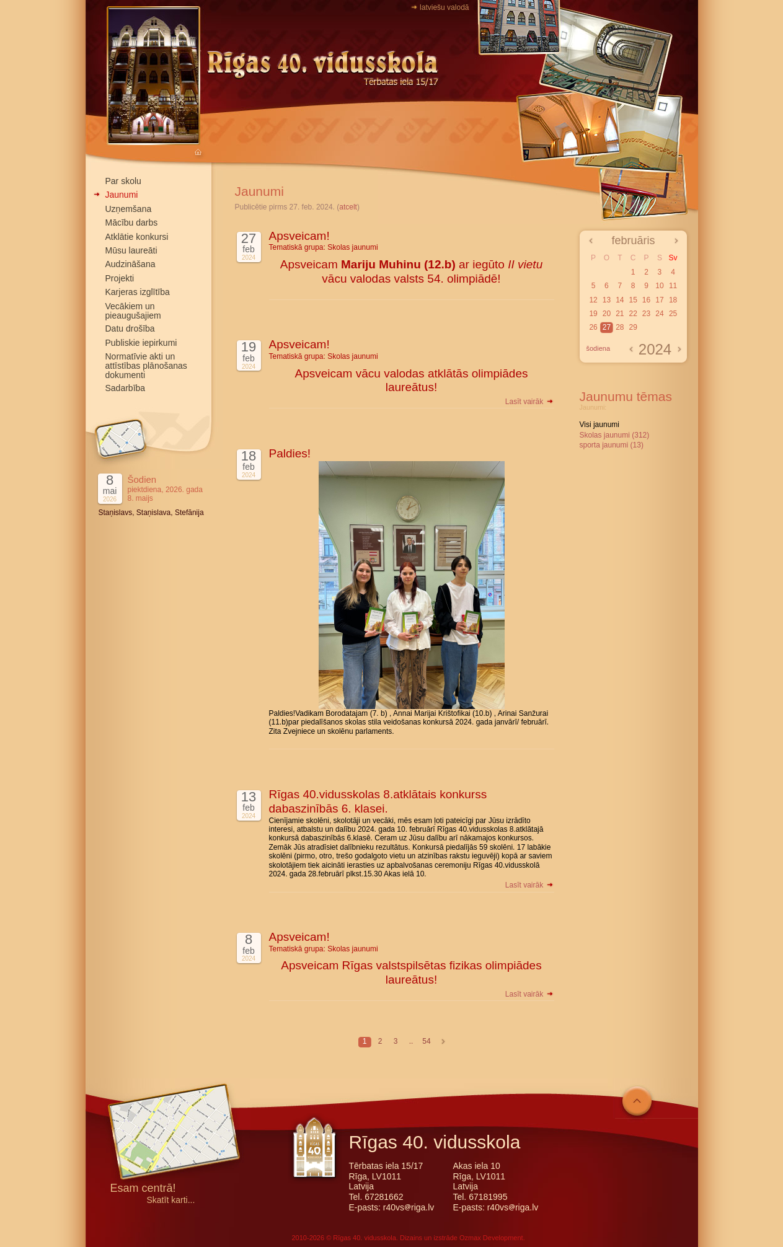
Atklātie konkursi (137, 237)
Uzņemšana (128, 209)
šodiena (598, 348)
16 (646, 300)
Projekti (120, 278)
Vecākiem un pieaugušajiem (133, 310)
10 (659, 285)
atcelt (348, 207)
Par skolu (123, 181)
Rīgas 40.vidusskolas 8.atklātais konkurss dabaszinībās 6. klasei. (378, 801)
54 (426, 1041)
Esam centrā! (143, 1189)
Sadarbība (125, 388)
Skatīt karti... (171, 1200)
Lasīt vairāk (529, 401)
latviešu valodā (444, 7)
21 (620, 313)
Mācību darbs (131, 222)
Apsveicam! (299, 235)
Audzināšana (130, 264)
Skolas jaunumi (352, 247)
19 (593, 313)
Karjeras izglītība (137, 292)
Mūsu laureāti (131, 250)
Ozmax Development (491, 1237)
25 (673, 313)
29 (633, 327)
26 (593, 327)
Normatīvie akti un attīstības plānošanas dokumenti (146, 365)
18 (673, 300)
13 (607, 300)
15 (633, 300)
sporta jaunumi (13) (612, 445)
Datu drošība (130, 328)
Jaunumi (121, 195)
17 (659, 300)
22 (633, 313)
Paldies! (290, 453)
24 (659, 313)
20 (607, 313)
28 (620, 327)
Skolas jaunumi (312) (615, 435)
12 (593, 300)
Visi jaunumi (599, 424)
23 (646, 313)
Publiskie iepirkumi (141, 343)
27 (607, 327)
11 (673, 285)
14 (620, 300)
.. (411, 1041)
